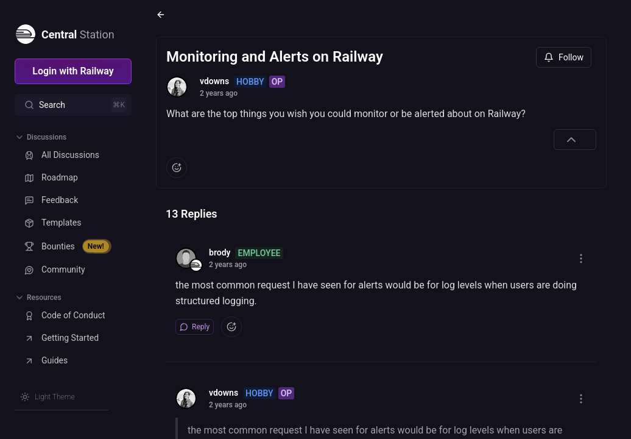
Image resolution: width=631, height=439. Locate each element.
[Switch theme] (47, 397)
